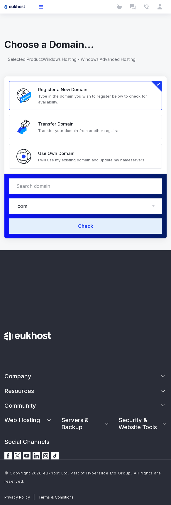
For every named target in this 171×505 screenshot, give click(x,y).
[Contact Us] (146, 7)
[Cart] (119, 7)
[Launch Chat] (133, 7)
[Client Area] (160, 7)
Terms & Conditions (56, 497)
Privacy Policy (17, 497)
